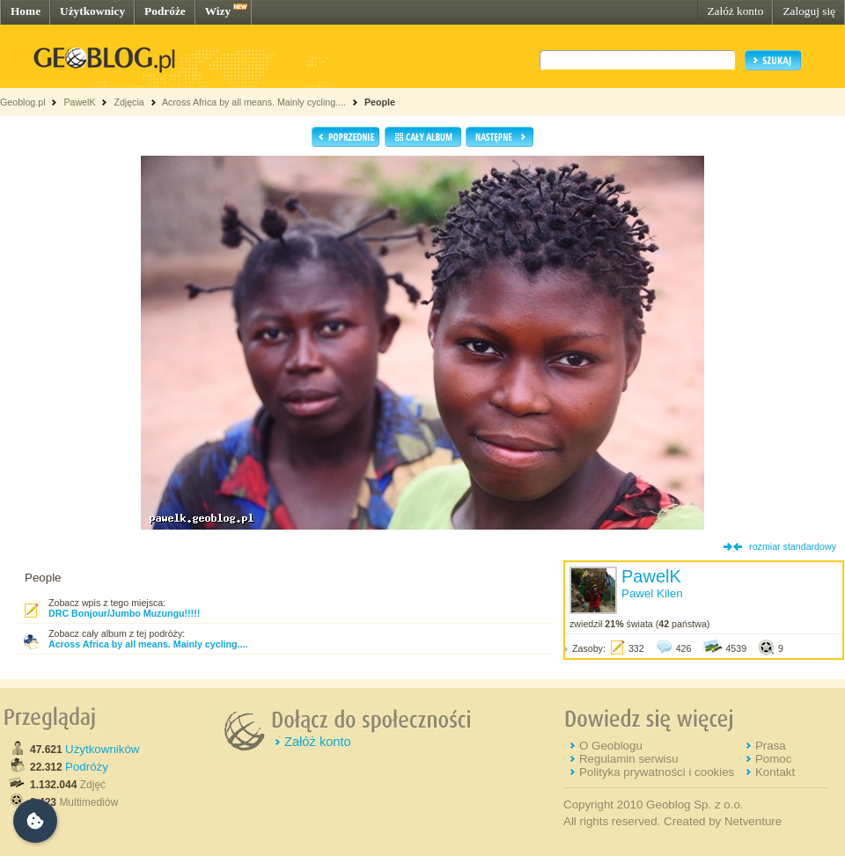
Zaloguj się (809, 11)
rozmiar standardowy (792, 546)
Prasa (770, 745)
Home (25, 11)
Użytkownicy (92, 11)
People (379, 102)
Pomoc (773, 758)
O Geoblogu (611, 745)
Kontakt (775, 772)
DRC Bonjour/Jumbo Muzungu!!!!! (124, 613)
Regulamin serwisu (629, 758)
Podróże (165, 11)
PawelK (79, 102)
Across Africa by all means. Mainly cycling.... (254, 102)
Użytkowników (102, 749)
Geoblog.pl (23, 102)
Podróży (86, 766)
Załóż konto (735, 11)
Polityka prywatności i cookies (656, 772)
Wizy (218, 11)
